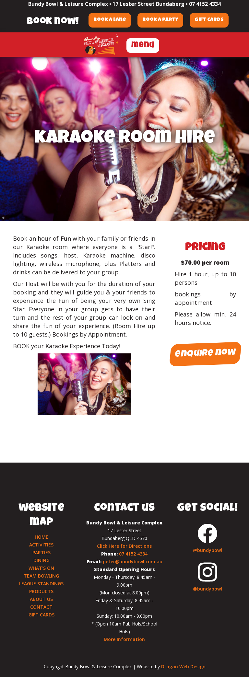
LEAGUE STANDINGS (41, 583)
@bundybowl (207, 550)
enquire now (205, 354)
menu (142, 45)
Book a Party (160, 20)
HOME (41, 537)
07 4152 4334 (205, 3)
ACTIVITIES (41, 545)
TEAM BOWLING (41, 576)
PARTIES (41, 552)
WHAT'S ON (41, 568)
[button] (143, 44)
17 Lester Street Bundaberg (148, 3)
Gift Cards (209, 20)
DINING (41, 560)
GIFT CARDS (41, 615)
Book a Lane (109, 20)
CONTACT (41, 607)
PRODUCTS (41, 591)
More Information (124, 639)
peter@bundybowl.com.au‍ (132, 561)
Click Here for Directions (124, 546)
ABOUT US (41, 599)
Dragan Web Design (183, 666)
